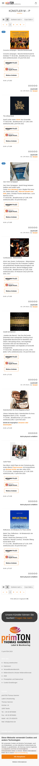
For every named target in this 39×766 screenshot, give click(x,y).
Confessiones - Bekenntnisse (12, 258)
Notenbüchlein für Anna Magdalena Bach (16, 410)
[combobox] (16, 20)
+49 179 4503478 (11, 718)
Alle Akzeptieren (19, 756)
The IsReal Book (8, 116)
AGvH (18, 119)
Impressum (7, 666)
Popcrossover (17, 467)
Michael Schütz (11, 469)
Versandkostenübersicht (11, 669)
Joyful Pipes (7, 462)
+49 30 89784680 (10, 712)
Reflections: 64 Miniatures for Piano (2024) (17, 530)
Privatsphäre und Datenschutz (13, 679)
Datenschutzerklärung (20, 752)
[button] (4, 20)
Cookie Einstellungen (10, 682)
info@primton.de (10, 722)
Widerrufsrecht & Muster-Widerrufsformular (17, 672)
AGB (5, 676)
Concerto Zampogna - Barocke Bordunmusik (17, 50)
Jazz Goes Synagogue (10, 182)
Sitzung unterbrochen (10, 663)
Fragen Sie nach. (24, 618)
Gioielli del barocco (9, 332)
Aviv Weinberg (13, 189)
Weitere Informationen (19, 762)
